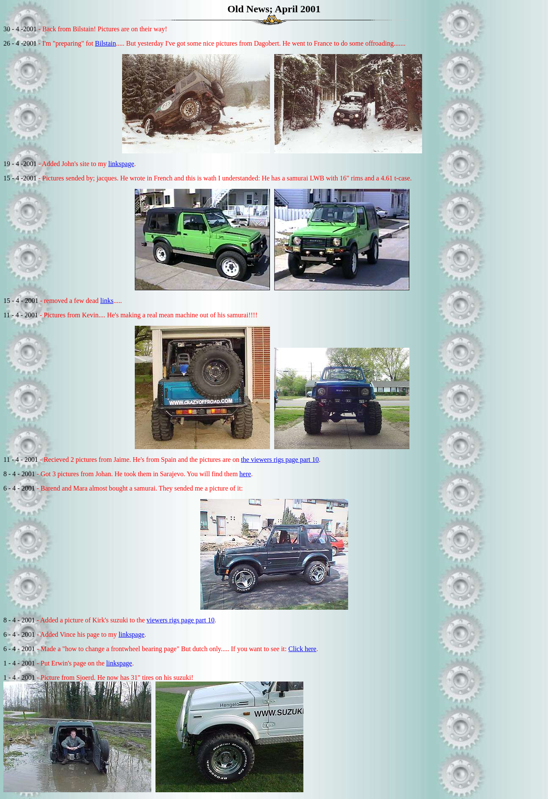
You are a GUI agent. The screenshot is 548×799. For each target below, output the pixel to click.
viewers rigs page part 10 (181, 620)
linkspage (121, 163)
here (245, 473)
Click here (302, 648)
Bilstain (105, 43)
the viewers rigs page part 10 (280, 459)
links (106, 300)
